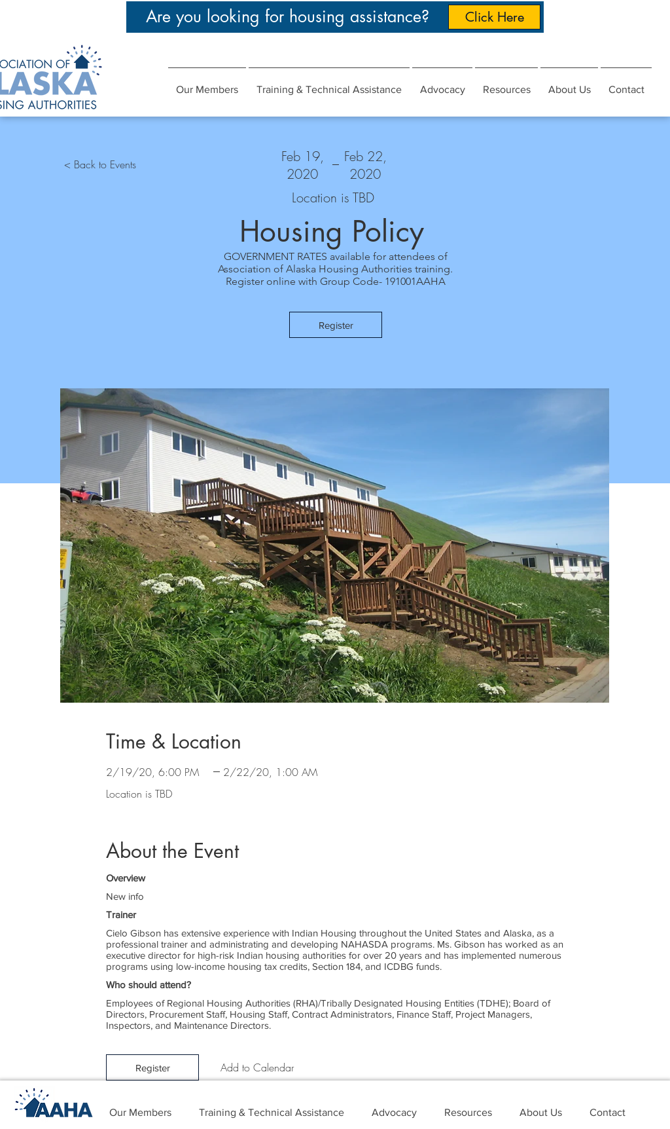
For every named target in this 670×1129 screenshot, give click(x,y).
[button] (442, 83)
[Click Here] (494, 17)
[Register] (335, 325)
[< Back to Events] (100, 164)
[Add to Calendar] (257, 1067)
